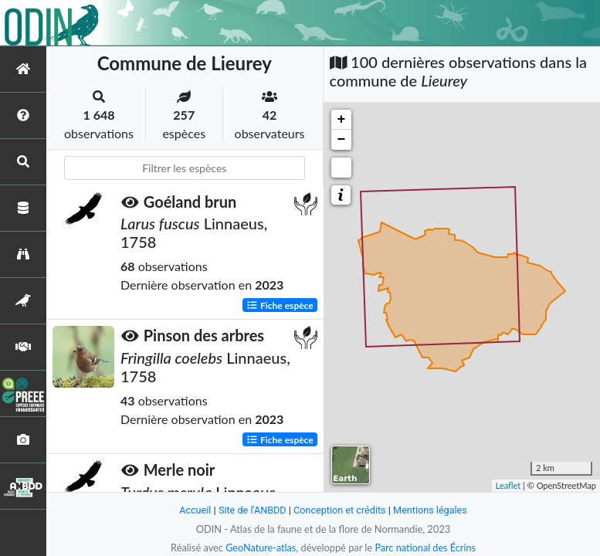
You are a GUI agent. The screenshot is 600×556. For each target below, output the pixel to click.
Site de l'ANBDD (251, 510)
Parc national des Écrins (425, 547)
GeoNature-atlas (260, 547)
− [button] (341, 140)
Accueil (194, 510)
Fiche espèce (280, 304)
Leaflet (508, 485)
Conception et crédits (340, 510)
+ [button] (341, 119)
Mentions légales (431, 510)
